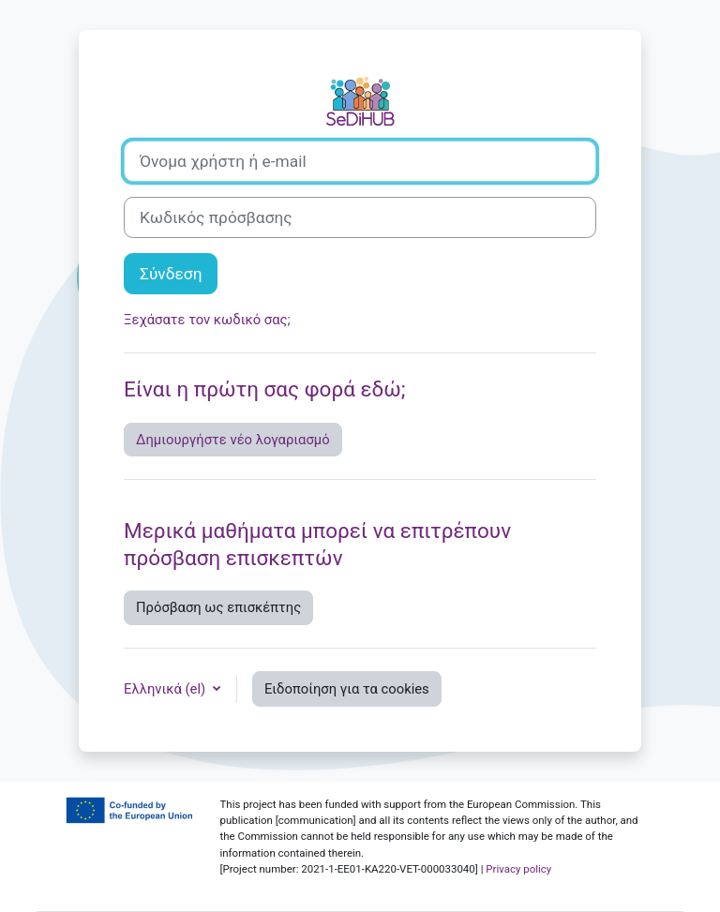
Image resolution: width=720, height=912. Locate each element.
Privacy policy (518, 868)
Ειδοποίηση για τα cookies (346, 688)
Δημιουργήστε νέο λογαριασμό (233, 439)
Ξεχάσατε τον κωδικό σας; (207, 319)
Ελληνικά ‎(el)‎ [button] (166, 688)
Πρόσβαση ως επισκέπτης (218, 607)
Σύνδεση (171, 273)
